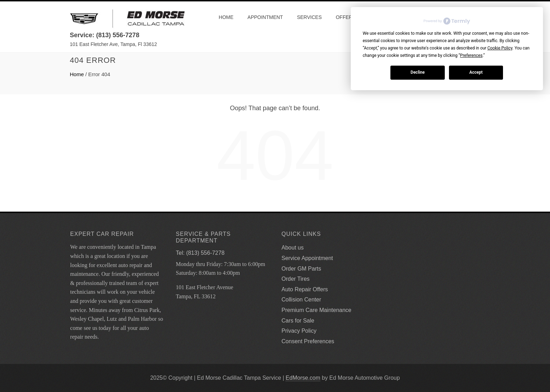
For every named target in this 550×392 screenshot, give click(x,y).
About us (293, 248)
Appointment (265, 17)
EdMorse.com (303, 378)
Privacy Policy (299, 331)
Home (226, 17)
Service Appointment (307, 258)
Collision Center (301, 300)
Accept (476, 72)
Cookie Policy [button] (499, 48)
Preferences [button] (471, 55)
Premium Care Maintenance (316, 310)
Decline (418, 72)
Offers (346, 17)
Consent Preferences (308, 341)
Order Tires (296, 279)
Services (309, 17)
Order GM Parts (301, 269)
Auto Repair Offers (305, 289)
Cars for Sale (298, 321)
